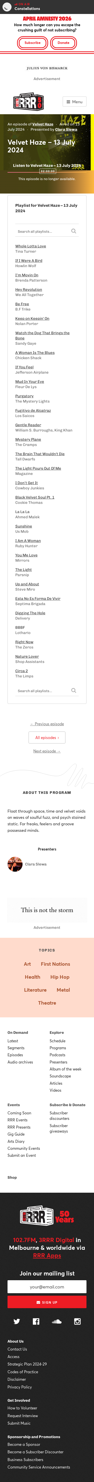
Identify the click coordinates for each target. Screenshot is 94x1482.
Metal (63, 989)
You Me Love (26, 555)
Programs (58, 1047)
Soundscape (60, 1075)
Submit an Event (22, 1155)
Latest (13, 1040)
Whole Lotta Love (30, 246)
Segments (16, 1047)
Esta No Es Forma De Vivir (37, 598)
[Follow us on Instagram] (77, 1322)
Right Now (24, 642)
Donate (63, 42)
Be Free (22, 304)
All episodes (47, 737)
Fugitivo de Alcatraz (33, 410)
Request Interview (23, 1415)
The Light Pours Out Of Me (38, 468)
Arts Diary (16, 1141)
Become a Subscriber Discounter (35, 1451)
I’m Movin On (26, 275)
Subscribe (33, 42)
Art (27, 963)
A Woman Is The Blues (35, 352)
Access (14, 1356)
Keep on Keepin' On (32, 318)
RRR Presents (19, 1127)
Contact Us (17, 1349)
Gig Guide (16, 1134)
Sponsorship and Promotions (34, 1437)
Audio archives (20, 1061)
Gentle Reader (28, 425)
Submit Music (19, 1423)
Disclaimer (17, 1379)
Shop (12, 1177)
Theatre (47, 1002)
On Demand (18, 1032)
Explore (57, 1032)
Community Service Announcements (39, 1467)
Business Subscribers (25, 1459)
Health (32, 976)
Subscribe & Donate (67, 1105)
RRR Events (18, 1119)
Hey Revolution (28, 289)
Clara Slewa (66, 129)
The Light (23, 569)
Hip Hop (59, 976)
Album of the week (65, 1068)
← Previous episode (47, 723)
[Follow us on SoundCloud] (57, 1322)
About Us (16, 1341)
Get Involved (19, 1400)
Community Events (24, 1148)
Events (14, 1105)
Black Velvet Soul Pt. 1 (34, 497)
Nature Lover (27, 656)
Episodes (15, 1054)
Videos (55, 1090)
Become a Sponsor (24, 1444)
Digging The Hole (30, 613)
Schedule (57, 1040)
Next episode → (47, 750)
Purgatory (24, 396)
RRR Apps (47, 1255)
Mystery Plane (28, 439)
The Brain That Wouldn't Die (40, 454)
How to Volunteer (22, 1407)
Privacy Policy (20, 1386)
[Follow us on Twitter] (16, 1322)
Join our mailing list (47, 1273)
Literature (35, 989)
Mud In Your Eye (29, 381)
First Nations (55, 963)
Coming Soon (19, 1112)
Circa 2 (21, 671)
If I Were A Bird (28, 260)
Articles (56, 1083)
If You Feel (24, 367)
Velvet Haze (42, 124)
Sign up (47, 1302)
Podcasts (57, 1054)
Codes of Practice (23, 1371)
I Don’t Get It (26, 483)
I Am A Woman (28, 540)
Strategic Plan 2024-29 (27, 1364)
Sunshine (23, 526)
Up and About (27, 584)
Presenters (58, 1061)
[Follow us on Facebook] (36, 1322)
